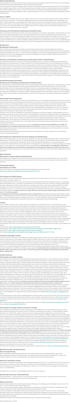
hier (56, 199)
